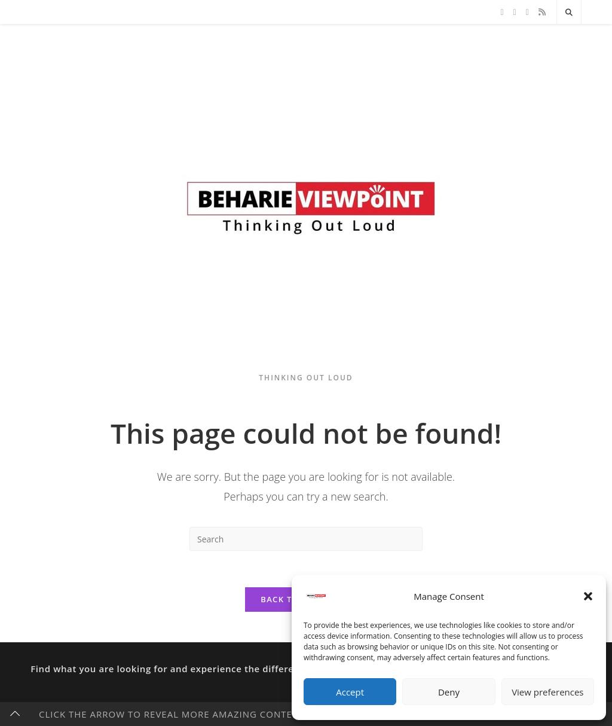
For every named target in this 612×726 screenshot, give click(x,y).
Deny (449, 692)
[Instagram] (527, 12)
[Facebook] (515, 12)
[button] (588, 596)
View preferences (547, 692)
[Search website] (569, 12)
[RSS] (542, 12)
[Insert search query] (306, 539)
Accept (350, 692)
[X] (501, 12)
